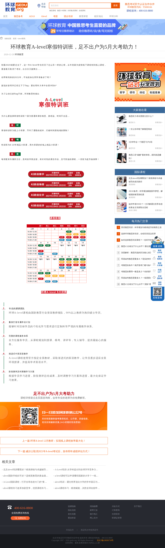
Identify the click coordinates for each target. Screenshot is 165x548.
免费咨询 (20, 518)
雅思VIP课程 (62, 11)
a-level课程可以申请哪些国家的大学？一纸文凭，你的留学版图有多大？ (77, 476)
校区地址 (98, 16)
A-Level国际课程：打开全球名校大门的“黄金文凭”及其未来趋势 (26, 482)
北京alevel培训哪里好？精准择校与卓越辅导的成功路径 (26, 469)
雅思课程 (52, 11)
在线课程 (82, 11)
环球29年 (113, 16)
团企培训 (68, 16)
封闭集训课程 (73, 11)
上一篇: (54, 440)
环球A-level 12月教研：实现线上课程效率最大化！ (57, 440)
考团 (55, 16)
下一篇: (54, 451)
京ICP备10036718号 (105, 540)
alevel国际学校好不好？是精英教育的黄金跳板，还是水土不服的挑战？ (26, 476)
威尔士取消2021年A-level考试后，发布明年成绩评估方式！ (58, 451)
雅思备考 (18, 16)
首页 (5, 16)
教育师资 (83, 16)
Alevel (44, 16)
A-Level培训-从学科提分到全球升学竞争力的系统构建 (77, 469)
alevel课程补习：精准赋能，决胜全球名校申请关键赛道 (77, 488)
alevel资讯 (21, 39)
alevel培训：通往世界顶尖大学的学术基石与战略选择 (77, 482)
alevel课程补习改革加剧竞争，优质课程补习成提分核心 (26, 488)
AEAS (32, 16)
